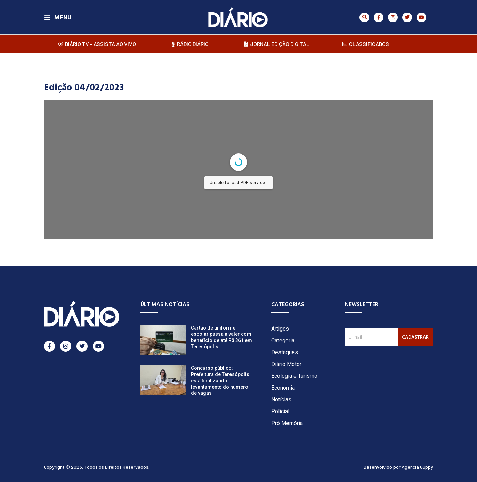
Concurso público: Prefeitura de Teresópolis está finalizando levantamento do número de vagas (220, 380)
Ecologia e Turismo (294, 376)
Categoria (282, 340)
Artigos (280, 328)
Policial (280, 411)
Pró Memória (287, 423)
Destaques (284, 352)
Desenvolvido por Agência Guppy (398, 467)
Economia (283, 387)
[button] (364, 17)
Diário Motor (286, 364)
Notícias (281, 399)
